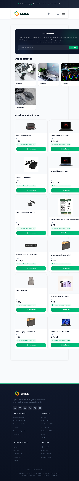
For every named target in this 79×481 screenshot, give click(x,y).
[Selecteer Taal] (48, 13)
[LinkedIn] (40, 408)
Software (16, 460)
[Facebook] (35, 408)
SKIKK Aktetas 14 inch (23, 135)
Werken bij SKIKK (46, 431)
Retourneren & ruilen (19, 424)
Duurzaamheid (45, 420)
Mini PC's (16, 450)
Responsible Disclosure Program (47, 475)
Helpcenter (16, 434)
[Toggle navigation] (63, 13)
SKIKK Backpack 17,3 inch (24, 290)
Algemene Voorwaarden (52, 473)
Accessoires (17, 457)
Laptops (15, 447)
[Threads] (30, 408)
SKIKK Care (44, 450)
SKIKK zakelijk (45, 427)
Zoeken (74, 47)
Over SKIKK (44, 417)
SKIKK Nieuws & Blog (47, 424)
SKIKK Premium (46, 454)
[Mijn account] (53, 13)
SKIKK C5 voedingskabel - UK (26, 212)
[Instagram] (15, 408)
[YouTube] (20, 408)
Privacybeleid (22, 473)
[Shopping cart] (58, 13)
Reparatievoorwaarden (28, 475)
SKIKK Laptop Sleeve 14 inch (25, 332)
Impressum (39, 473)
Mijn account (45, 447)
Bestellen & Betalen (19, 417)
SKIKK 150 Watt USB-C (23, 177)
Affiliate (43, 438)
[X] (25, 408)
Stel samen (31, 149)
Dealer (43, 434)
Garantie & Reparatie (19, 431)
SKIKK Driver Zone (46, 457)
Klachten (15, 427)
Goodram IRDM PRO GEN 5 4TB (26, 255)
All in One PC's (17, 454)
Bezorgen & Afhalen (19, 420)
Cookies (31, 473)
